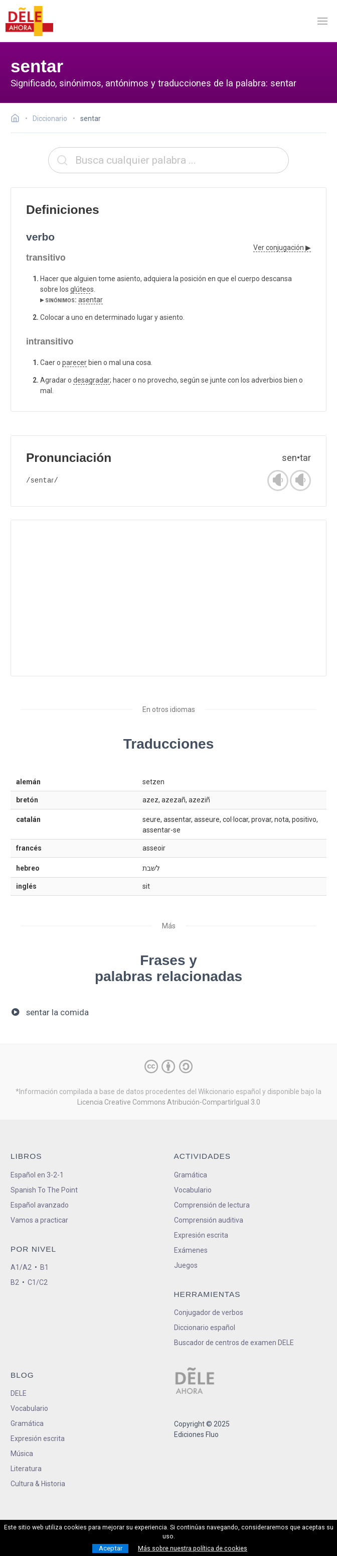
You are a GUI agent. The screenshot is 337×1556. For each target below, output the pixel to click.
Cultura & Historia (38, 1484)
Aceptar (110, 1548)
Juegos (186, 1265)
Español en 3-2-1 (37, 1175)
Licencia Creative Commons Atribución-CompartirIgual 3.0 (168, 1102)
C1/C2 (38, 1282)
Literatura (26, 1469)
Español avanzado (40, 1205)
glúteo (80, 289)
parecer (74, 362)
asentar (90, 300)
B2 (15, 1282)
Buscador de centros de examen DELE (234, 1343)
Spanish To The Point (44, 1190)
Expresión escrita (201, 1235)
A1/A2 (21, 1267)
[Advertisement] (168, 598)
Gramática (190, 1175)
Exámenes (191, 1250)
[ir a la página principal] (29, 21)
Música (22, 1454)
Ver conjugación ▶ (282, 248)
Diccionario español (204, 1328)
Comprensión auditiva (208, 1220)
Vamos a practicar (39, 1220)
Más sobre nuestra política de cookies (192, 1548)
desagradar (91, 380)
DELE (19, 1393)
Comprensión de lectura (212, 1205)
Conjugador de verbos (208, 1312)
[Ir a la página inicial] (18, 119)
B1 (44, 1267)
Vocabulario (193, 1190)
